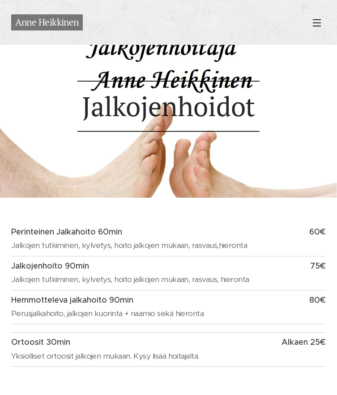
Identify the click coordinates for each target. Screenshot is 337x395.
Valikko (317, 22)
